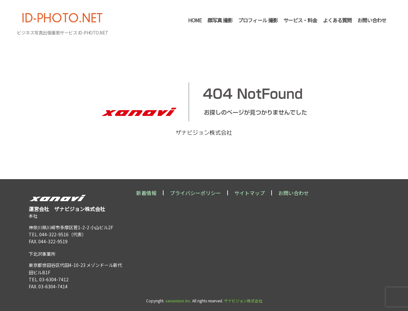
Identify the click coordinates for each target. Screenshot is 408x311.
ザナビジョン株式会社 (243, 300)
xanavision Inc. (178, 300)
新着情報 (146, 193)
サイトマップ (249, 193)
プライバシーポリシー (195, 193)
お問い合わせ (293, 193)
